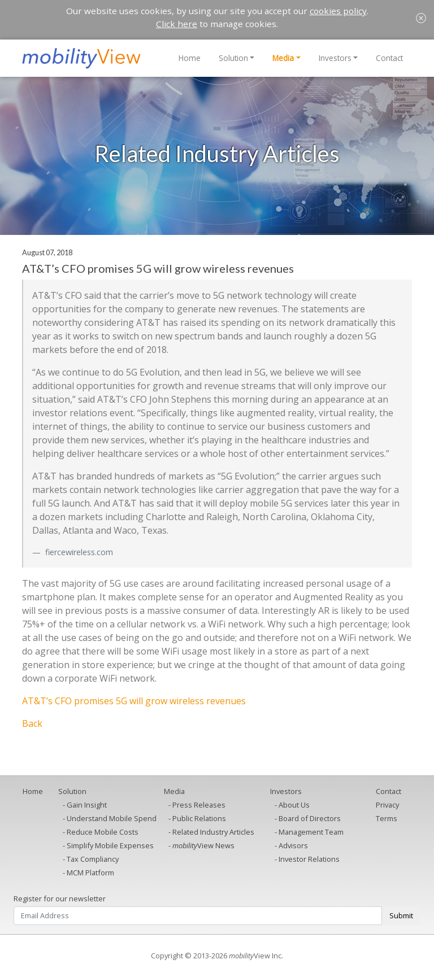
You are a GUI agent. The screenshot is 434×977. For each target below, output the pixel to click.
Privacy (387, 805)
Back (32, 723)
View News (203, 845)
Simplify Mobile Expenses (110, 845)
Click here (176, 23)
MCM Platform (90, 872)
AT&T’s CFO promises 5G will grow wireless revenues (134, 701)
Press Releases (198, 805)
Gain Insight (87, 805)
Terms (386, 818)
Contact (389, 58)
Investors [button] (335, 58)
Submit (401, 915)
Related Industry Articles (213, 832)
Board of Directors (310, 818)
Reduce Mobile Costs (102, 832)
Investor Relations (309, 859)
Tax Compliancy (93, 859)
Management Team (311, 832)
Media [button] (283, 58)
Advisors (293, 845)
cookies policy (338, 10)
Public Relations (199, 818)
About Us (294, 805)
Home (190, 58)
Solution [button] (233, 58)
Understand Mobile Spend (112, 818)
